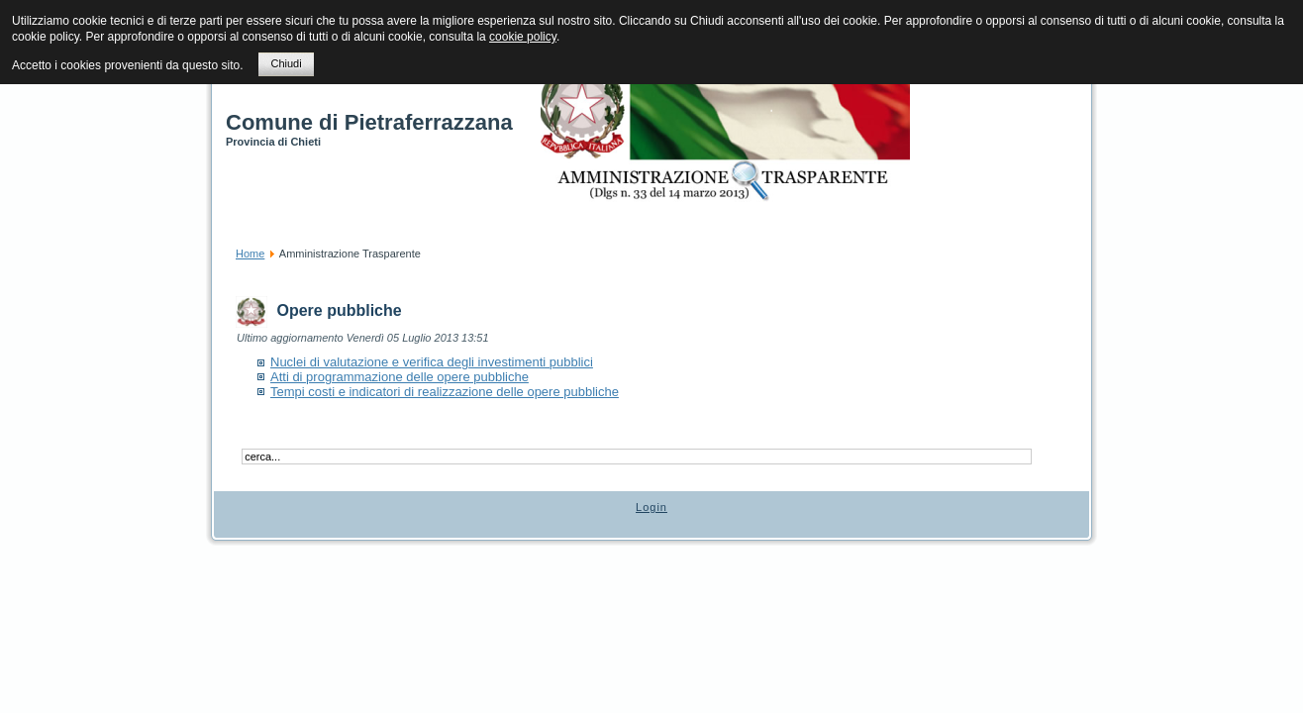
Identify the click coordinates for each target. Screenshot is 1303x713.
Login (651, 507)
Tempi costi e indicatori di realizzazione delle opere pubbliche (444, 391)
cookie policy (522, 37)
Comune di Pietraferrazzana (369, 122)
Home (250, 253)
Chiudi (285, 63)
